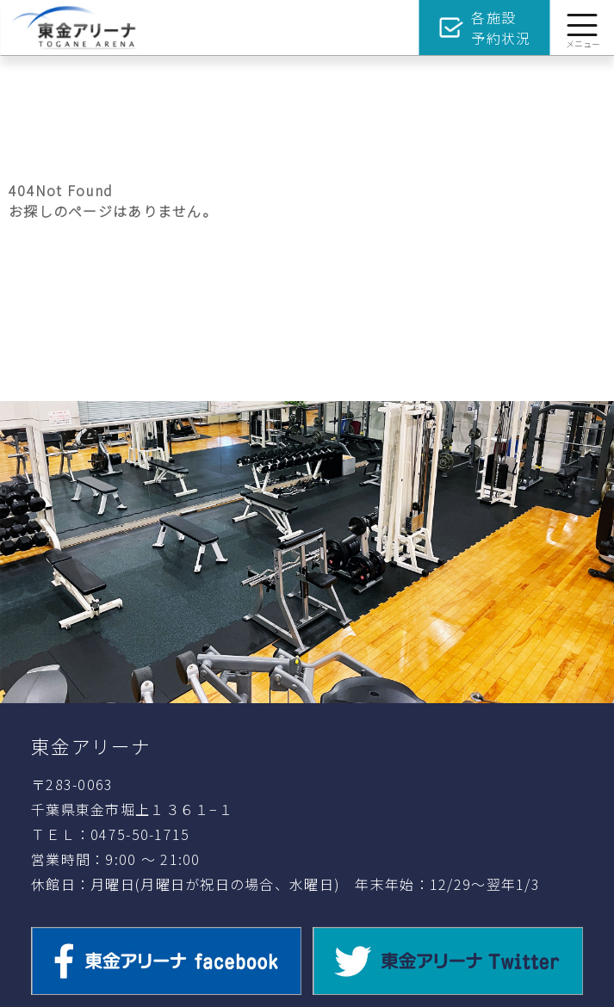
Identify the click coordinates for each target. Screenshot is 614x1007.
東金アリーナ (91, 745)
